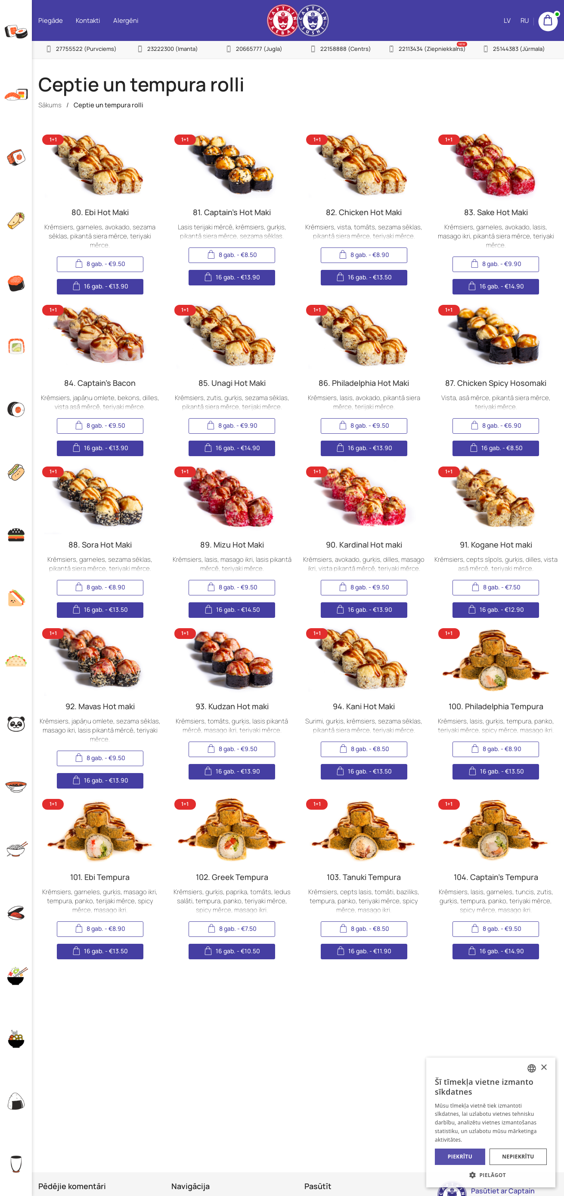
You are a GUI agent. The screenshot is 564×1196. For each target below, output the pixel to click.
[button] (491, 1175)
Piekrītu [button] (460, 1156)
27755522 (86, 49)
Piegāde (50, 20)
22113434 (432, 49)
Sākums (50, 105)
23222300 (172, 49)
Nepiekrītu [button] (518, 1156)
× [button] (543, 1068)
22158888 (345, 49)
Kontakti (88, 20)
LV (507, 20)
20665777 (259, 49)
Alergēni (126, 20)
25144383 (519, 49)
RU (525, 20)
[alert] (490, 1122)
